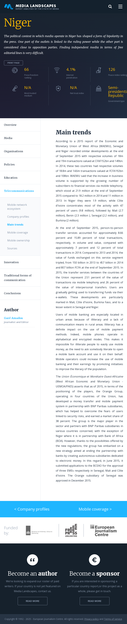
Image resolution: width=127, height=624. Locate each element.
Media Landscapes (31, 6)
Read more (32, 601)
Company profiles (18, 216)
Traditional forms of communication (17, 278)
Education (10, 177)
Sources (12, 248)
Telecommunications (19, 191)
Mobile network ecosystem (17, 207)
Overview (10, 124)
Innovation (11, 262)
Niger (18, 22)
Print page (13, 62)
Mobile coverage (17, 232)
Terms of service (113, 619)
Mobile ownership (18, 240)
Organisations (13, 151)
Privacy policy (91, 619)
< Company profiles (31, 509)
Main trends (15, 224)
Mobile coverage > (95, 509)
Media (8, 138)
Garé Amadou (13, 318)
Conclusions (12, 293)
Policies (9, 164)
